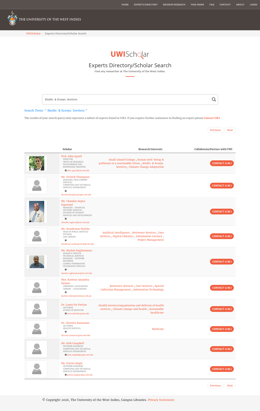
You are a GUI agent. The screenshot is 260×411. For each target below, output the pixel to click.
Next (230, 130)
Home (125, 4)
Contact (225, 4)
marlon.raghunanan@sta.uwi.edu (76, 273)
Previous (215, 130)
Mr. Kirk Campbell (72, 343)
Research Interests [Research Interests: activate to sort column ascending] (150, 149)
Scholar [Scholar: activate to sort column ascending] (67, 149)
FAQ (211, 4)
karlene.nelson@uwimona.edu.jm (76, 296)
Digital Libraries (123, 236)
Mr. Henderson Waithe (75, 228)
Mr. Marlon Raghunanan (76, 250)
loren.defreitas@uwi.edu (78, 313)
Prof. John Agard (71, 156)
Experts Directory (146, 4)
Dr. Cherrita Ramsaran (75, 323)
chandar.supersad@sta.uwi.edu (75, 222)
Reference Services (144, 232)
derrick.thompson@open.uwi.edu (76, 195)
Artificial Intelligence (116, 232)
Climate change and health (130, 309)
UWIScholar (33, 33)
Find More (197, 4)
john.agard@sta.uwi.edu (78, 170)
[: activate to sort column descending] (41, 149)
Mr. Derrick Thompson (75, 177)
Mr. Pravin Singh (71, 363)
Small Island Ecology (122, 159)
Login (253, 4)
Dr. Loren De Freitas (74, 304)
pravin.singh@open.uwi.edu (79, 375)
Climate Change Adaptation (146, 166)
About (240, 4)
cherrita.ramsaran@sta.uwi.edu (75, 335)
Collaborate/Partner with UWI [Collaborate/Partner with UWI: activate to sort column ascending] (213, 149)
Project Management (151, 239)
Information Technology (148, 289)
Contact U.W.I (212, 118)
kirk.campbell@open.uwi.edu (80, 355)
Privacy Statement (161, 400)
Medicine (158, 329)
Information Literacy (149, 236)
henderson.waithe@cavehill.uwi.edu (77, 244)
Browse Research (174, 4)
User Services (144, 286)
